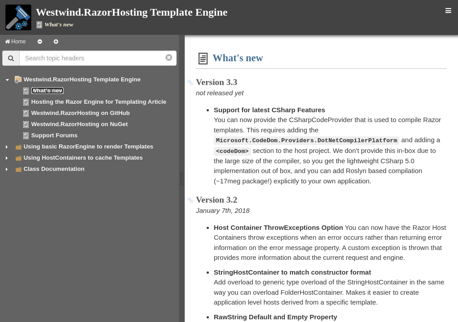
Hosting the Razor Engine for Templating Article (98, 101)
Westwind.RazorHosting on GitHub (80, 113)
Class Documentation (54, 168)
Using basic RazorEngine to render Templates (88, 146)
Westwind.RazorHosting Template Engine (82, 79)
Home (15, 41)
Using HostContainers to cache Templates (83, 157)
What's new (47, 90)
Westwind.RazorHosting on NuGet (79, 124)
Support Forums (54, 135)
